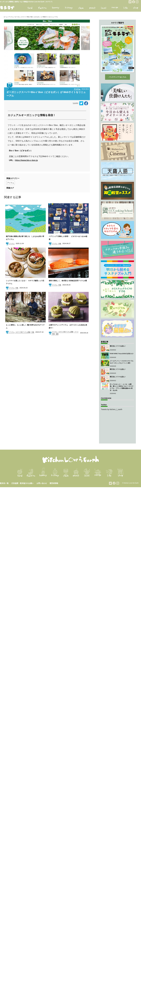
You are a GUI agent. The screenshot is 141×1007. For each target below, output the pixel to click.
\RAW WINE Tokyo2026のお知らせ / (122, 353)
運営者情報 (54, 483)
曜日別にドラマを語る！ (118, 346)
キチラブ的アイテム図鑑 (23, 332)
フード (76, 331)
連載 (57, 334)
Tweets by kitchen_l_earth (111, 409)
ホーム (5, 17)
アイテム (11, 17)
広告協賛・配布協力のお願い (22, 483)
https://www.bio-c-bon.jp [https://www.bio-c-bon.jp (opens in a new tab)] (26, 160)
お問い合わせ (42, 483)
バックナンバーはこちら (117, 77)
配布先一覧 (4, 483)
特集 (59, 243)
